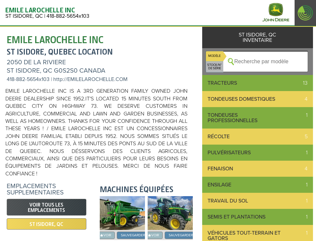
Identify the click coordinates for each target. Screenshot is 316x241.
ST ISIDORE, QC (46, 224)
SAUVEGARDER (133, 235)
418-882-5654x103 (28, 79)
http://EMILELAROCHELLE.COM (90, 79)
